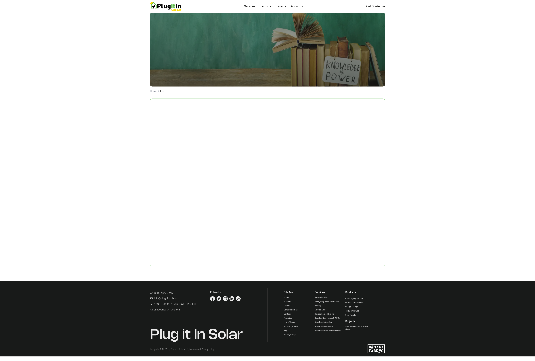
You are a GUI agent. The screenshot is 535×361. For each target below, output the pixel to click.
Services (249, 6)
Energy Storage (351, 307)
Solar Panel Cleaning (323, 322)
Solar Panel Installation (324, 326)
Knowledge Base (291, 326)
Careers (287, 306)
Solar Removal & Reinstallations (328, 331)
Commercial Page (291, 310)
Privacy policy (208, 349)
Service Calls (320, 310)
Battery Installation (322, 297)
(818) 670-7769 (161, 292)
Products (265, 6)
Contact (287, 314)
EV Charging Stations (354, 298)
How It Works (289, 322)
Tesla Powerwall (352, 311)
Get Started (375, 6)
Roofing (318, 306)
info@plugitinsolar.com (167, 298)
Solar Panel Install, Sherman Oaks (356, 328)
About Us (297, 6)
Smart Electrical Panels (324, 314)
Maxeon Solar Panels (354, 303)
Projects (281, 6)
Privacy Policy (289, 335)
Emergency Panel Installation (327, 302)
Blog (285, 331)
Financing (288, 318)
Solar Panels (350, 315)
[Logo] (165, 6)
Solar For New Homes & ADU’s (327, 318)
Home (153, 91)
